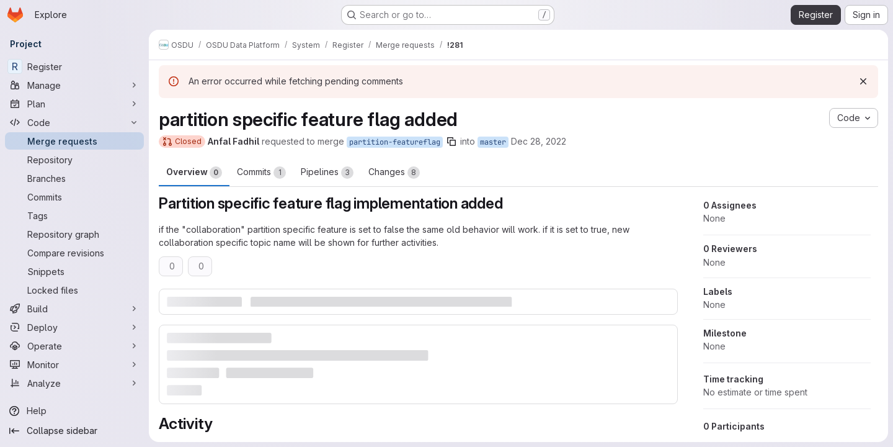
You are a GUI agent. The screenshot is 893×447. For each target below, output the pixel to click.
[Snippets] (74, 271)
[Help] (74, 411)
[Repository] (74, 159)
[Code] (74, 122)
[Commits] (74, 196)
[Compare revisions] (74, 252)
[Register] (74, 66)
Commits (261, 172)
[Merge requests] (74, 141)
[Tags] (74, 215)
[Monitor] (74, 364)
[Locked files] (74, 290)
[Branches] (74, 178)
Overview (194, 172)
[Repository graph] (74, 234)
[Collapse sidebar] (74, 431)
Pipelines (327, 172)
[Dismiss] (863, 81)
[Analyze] (74, 383)
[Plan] (74, 103)
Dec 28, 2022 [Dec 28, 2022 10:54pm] (538, 141)
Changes (394, 172)
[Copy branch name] (451, 141)
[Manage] (74, 85)
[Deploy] (74, 327)
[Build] (74, 308)
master (493, 142)
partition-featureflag (394, 142)
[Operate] (74, 345)
